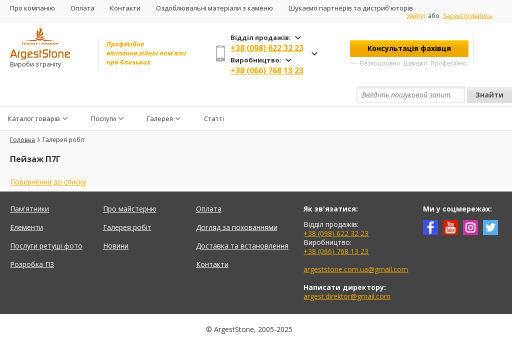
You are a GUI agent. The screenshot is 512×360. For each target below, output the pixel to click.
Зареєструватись (467, 16)
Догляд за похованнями (237, 204)
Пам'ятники (29, 185)
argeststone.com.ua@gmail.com (356, 246)
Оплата (82, 8)
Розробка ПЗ (32, 241)
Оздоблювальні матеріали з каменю (214, 8)
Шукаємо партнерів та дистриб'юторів (350, 8)
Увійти (415, 16)
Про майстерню (129, 185)
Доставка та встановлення (242, 223)
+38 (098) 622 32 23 (267, 48)
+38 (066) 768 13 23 (267, 70)
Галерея (160, 95)
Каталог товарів (34, 95)
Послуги (103, 95)
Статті (214, 95)
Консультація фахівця (409, 48)
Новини (115, 223)
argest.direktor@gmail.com (347, 273)
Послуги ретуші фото (46, 223)
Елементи (26, 204)
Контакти (125, 8)
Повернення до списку (48, 159)
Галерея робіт (127, 204)
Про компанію (32, 8)
